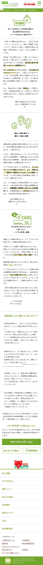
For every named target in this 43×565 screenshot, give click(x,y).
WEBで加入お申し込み (21, 442)
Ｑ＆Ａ (4, 520)
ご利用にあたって (8, 540)
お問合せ (25, 550)
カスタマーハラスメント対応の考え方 (11, 548)
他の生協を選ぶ (7, 528)
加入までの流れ (11, 450)
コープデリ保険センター (11, 553)
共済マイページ (7, 513)
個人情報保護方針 (28, 543)
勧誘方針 (5, 543)
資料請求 (33, 450)
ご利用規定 (26, 540)
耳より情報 (6, 473)
